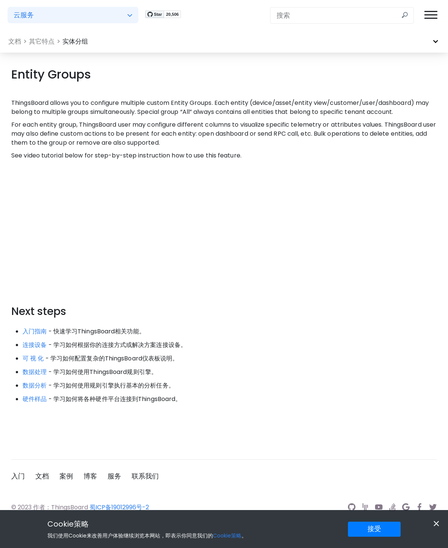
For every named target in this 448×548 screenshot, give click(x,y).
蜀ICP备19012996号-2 (119, 507)
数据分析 (35, 385)
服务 (114, 476)
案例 (66, 476)
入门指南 (35, 331)
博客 (90, 476)
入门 (18, 476)
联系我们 (145, 476)
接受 (374, 528)
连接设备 (35, 345)
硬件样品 (35, 399)
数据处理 (35, 372)
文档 (42, 476)
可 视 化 (33, 358)
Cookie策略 (68, 524)
